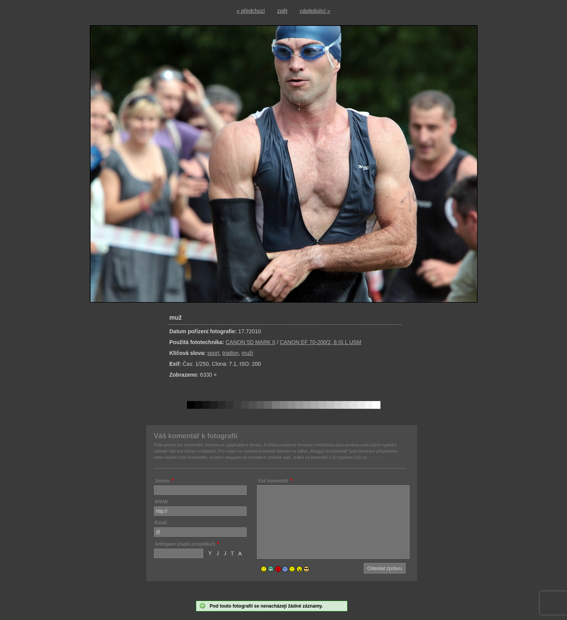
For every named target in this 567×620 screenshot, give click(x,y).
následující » (315, 11)
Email (161, 522)
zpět (282, 11)
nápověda (377, 457)
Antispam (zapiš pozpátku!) (185, 544)
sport (213, 353)
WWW (161, 502)
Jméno (162, 481)
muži (247, 353)
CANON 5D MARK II (250, 342)
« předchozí (250, 11)
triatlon (230, 353)
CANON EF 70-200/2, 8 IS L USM (320, 342)
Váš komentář (273, 481)
